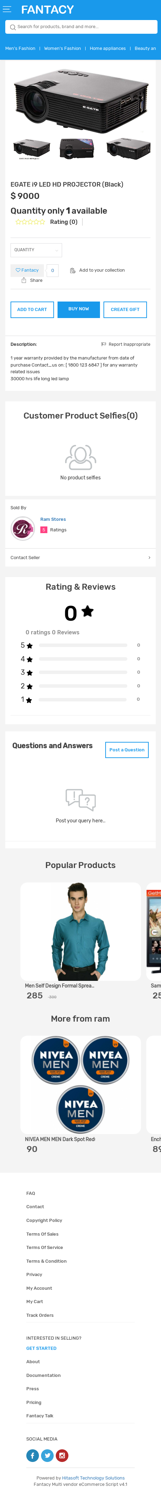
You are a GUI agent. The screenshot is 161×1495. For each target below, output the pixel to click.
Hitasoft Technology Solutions (93, 1478)
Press (32, 1388)
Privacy (34, 1274)
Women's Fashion (62, 48)
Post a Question (127, 749)
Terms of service (44, 1247)
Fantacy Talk (39, 1415)
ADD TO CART (32, 309)
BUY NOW (78, 308)
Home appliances (108, 48)
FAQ (30, 1193)
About (33, 1361)
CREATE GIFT (125, 309)
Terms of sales (42, 1234)
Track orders (40, 1315)
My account (39, 1288)
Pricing (33, 1402)
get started (41, 1348)
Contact (35, 1206)
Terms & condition (46, 1261)
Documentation (43, 1375)
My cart (34, 1301)
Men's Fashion (20, 48)
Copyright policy (44, 1220)
